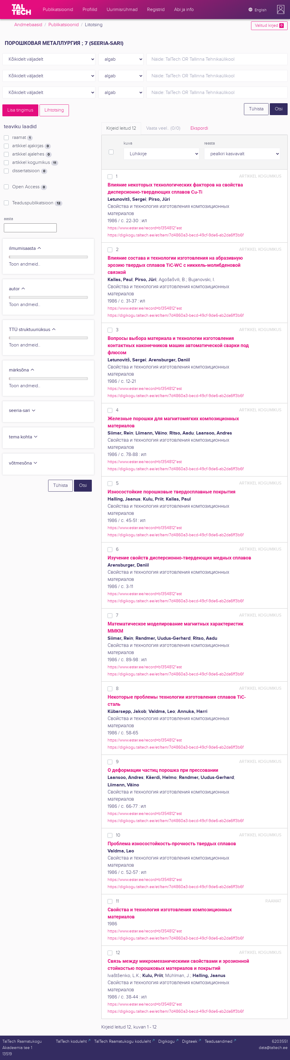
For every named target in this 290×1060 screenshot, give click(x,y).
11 (117, 901)
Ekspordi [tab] (199, 128)
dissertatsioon (29, 171)
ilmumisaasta (25, 248)
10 (118, 835)
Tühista (256, 109)
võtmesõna (23, 463)
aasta (8, 219)
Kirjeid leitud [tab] (121, 128)
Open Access (29, 187)
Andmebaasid (28, 25)
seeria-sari (22, 410)
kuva (128, 143)
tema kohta (23, 437)
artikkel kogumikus (35, 163)
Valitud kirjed (269, 25)
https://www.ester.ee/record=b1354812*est (145, 227)
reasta (209, 143)
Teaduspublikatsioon (37, 203)
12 (118, 953)
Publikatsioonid (63, 25)
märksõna (22, 370)
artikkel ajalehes (32, 154)
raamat (22, 138)
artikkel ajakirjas (31, 146)
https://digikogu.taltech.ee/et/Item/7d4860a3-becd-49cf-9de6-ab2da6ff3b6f (176, 235)
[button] (281, 9)
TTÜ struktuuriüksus (32, 330)
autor (17, 289)
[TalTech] (21, 9)
